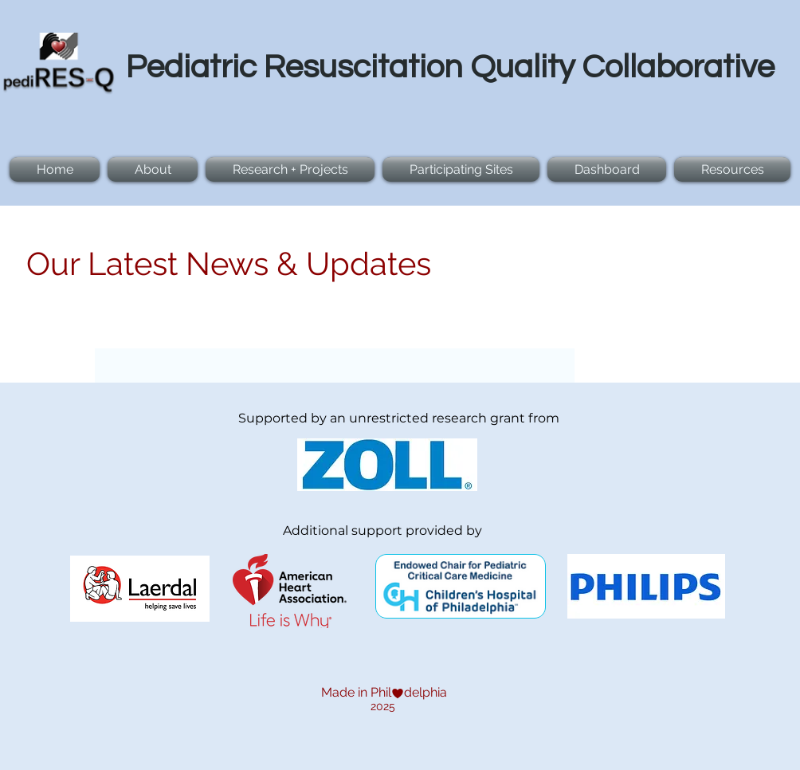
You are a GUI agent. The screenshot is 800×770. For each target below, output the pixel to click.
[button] (290, 169)
